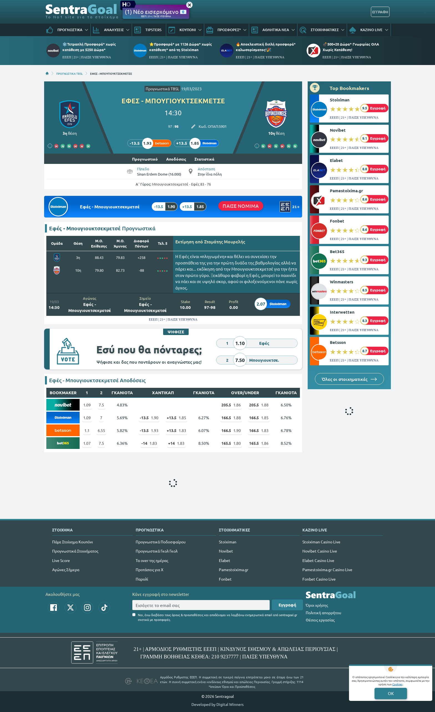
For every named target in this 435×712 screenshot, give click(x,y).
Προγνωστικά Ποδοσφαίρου (161, 541)
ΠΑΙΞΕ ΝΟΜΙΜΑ (241, 205)
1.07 (87, 443)
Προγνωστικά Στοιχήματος (75, 550)
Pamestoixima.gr (346, 190)
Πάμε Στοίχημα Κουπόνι (72, 541)
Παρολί (142, 578)
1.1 (87, 430)
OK (391, 693)
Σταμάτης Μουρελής (224, 241)
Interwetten (342, 312)
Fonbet (337, 221)
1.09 (87, 404)
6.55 (101, 430)
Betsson (338, 342)
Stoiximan (340, 100)
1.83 (176, 430)
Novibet (338, 130)
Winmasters (341, 281)
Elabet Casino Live (318, 560)
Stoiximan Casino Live (321, 541)
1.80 (231, 443)
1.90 (149, 417)
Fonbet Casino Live (319, 578)
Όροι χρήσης (317, 605)
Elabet (336, 160)
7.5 (101, 404)
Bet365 (337, 251)
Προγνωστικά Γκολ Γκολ (157, 550)
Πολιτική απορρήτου (323, 612)
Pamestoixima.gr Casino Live (327, 569)
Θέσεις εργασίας (320, 619)
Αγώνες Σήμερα (65, 569)
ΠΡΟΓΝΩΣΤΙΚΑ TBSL (69, 73)
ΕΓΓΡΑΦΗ (380, 11)
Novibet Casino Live (319, 550)
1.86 (231, 405)
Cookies (397, 684)
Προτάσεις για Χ (149, 569)
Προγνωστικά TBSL (162, 88)
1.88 (259, 405)
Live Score (61, 560)
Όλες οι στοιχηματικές (349, 379)
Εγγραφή (287, 605)
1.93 (149, 430)
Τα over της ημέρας (152, 560)
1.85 (176, 417)
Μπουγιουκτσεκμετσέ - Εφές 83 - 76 (181, 184)
